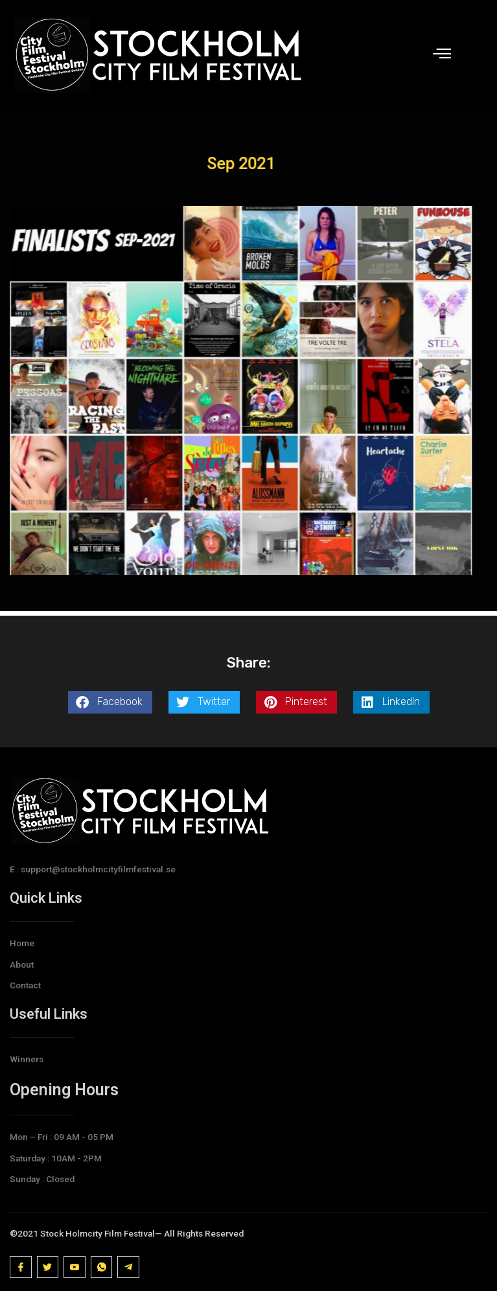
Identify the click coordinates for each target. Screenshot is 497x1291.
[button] (110, 702)
